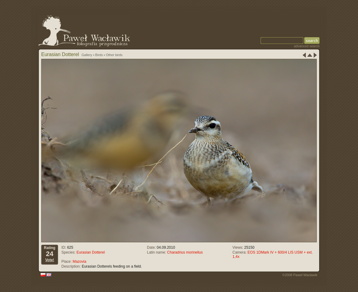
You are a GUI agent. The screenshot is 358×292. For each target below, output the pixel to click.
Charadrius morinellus (185, 252)
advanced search (307, 46)
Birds (99, 55)
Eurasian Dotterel (90, 252)
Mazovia (79, 261)
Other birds (114, 55)
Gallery (87, 55)
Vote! (49, 260)
